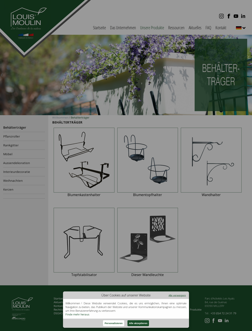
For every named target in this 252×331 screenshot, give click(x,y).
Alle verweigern (177, 295)
